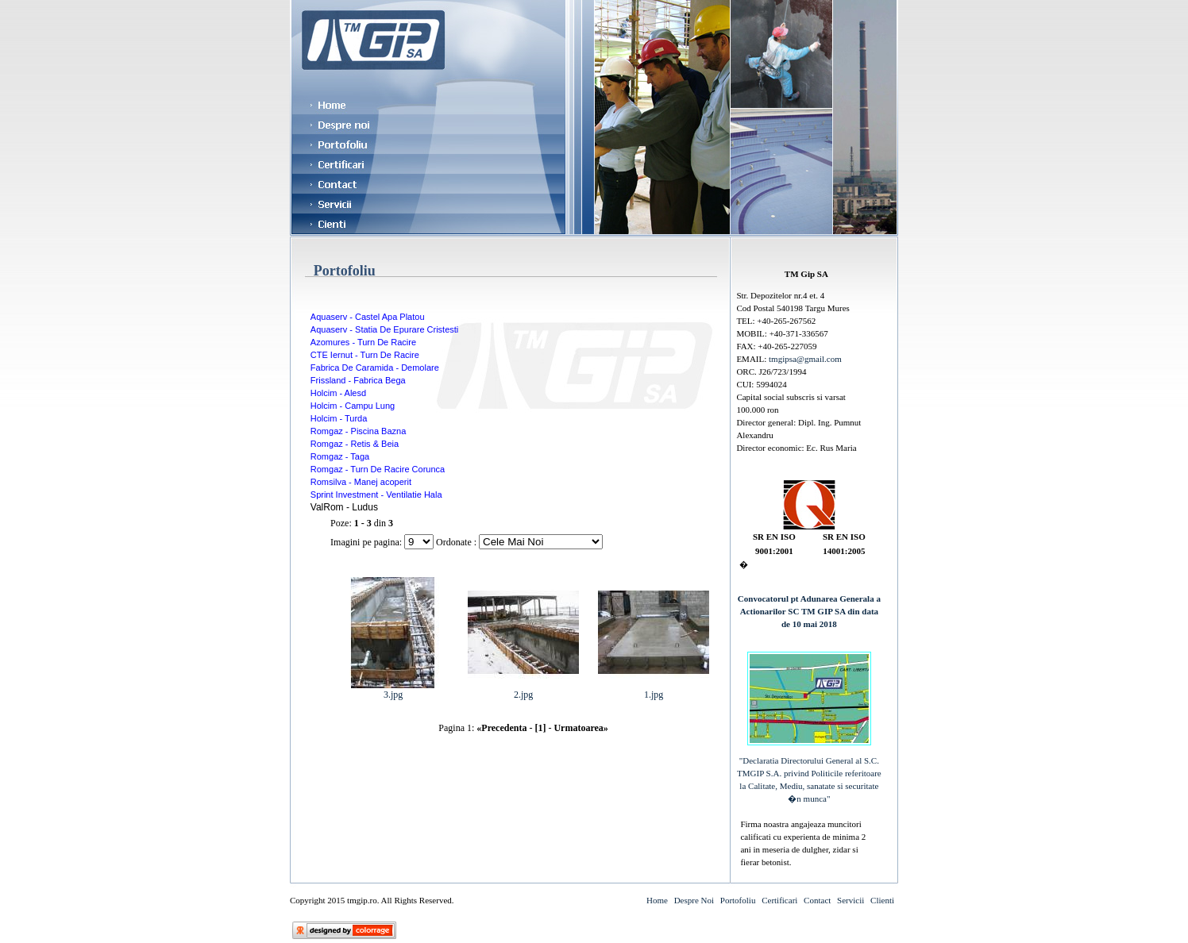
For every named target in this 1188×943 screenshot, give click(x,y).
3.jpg (393, 689)
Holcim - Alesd (338, 393)
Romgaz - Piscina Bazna (358, 431)
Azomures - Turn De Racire (363, 342)
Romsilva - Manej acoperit (360, 482)
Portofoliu (738, 900)
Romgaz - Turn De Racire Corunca (377, 469)
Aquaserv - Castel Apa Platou (367, 316)
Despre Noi (694, 900)
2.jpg (523, 689)
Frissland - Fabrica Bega (358, 380)
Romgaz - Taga (339, 456)
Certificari (779, 900)
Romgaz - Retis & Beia (354, 443)
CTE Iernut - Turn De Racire (364, 355)
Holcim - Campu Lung (352, 405)
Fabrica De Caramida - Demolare (374, 367)
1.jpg (653, 689)
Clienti (882, 900)
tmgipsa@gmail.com (805, 359)
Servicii (850, 900)
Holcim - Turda (339, 418)
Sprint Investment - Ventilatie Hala (376, 494)
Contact (817, 900)
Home (657, 900)
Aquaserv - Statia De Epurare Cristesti (384, 329)
